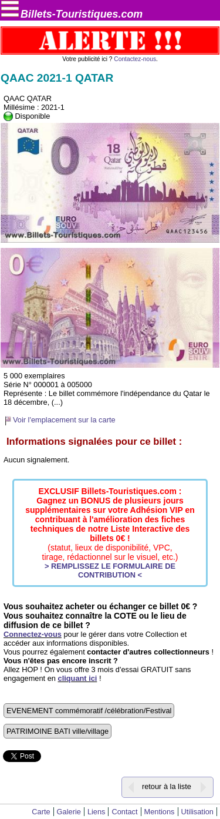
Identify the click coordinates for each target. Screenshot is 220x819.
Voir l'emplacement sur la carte (64, 419)
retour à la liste (166, 786)
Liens (96, 811)
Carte (41, 811)
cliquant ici (77, 678)
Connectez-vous (33, 634)
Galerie (69, 811)
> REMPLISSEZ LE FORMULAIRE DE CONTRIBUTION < (110, 570)
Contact (124, 811)
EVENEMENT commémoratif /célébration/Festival (88, 710)
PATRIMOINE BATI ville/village (57, 731)
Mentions (159, 811)
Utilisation (197, 811)
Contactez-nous (135, 59)
